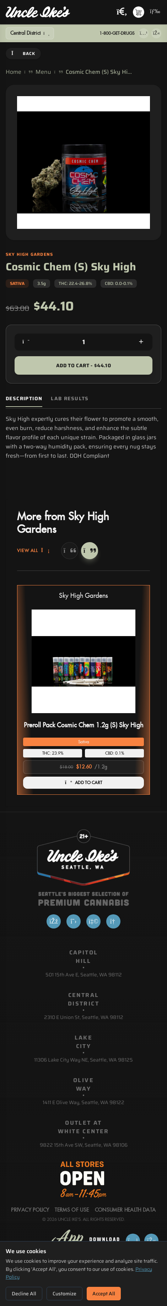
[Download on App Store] (144, 33)
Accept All (103, 1293)
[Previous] (69, 550)
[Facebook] (54, 921)
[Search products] (122, 12)
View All (33, 550)
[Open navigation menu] (154, 12)
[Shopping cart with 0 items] (138, 12)
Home (13, 72)
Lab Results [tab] (69, 398)
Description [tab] (24, 398)
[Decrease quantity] (26, 342)
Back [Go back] (23, 53)
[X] (73, 921)
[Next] (89, 550)
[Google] (113, 921)
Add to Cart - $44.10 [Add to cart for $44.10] (83, 365)
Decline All (24, 1293)
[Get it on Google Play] (156, 33)
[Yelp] (93, 921)
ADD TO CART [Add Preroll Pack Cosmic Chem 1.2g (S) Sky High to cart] (83, 782)
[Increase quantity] (141, 342)
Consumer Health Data (125, 1210)
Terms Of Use (72, 1210)
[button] (83, 690)
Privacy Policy (30, 1210)
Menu (43, 72)
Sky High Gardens (83, 596)
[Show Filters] (30, 33)
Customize (64, 1293)
